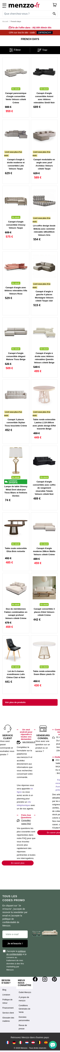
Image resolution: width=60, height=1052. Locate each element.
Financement (7, 1008)
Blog (4, 990)
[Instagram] (44, 979)
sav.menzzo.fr (28, 742)
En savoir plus (17, 863)
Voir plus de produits (15, 702)
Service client (8, 1013)
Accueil (5, 21)
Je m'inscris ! (15, 943)
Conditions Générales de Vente (24, 1008)
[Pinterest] (54, 979)
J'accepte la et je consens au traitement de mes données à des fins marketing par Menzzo (15, 960)
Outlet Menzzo (25, 992)
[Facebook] (35, 979)
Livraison (6, 995)
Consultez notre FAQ (26, 822)
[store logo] (29, 5)
